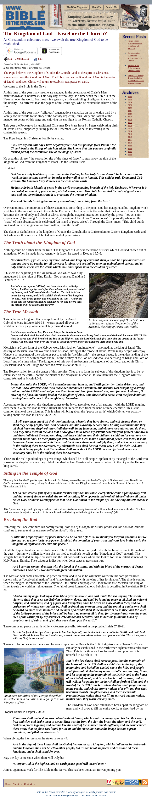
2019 (130, 117)
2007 (130, 151)
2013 (130, 134)
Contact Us (29, 783)
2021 (130, 111)
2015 (130, 128)
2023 (130, 105)
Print (38, 59)
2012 (130, 137)
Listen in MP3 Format (16, 59)
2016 (130, 125)
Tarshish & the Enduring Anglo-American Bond (134, 68)
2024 (130, 102)
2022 (130, 108)
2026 (130, 96)
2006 (130, 154)
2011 (130, 140)
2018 (130, 120)
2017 (130, 122)
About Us (17, 783)
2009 (130, 146)
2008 (130, 149)
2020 (130, 114)
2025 (130, 99)
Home (8, 783)
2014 (130, 131)
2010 (130, 143)
